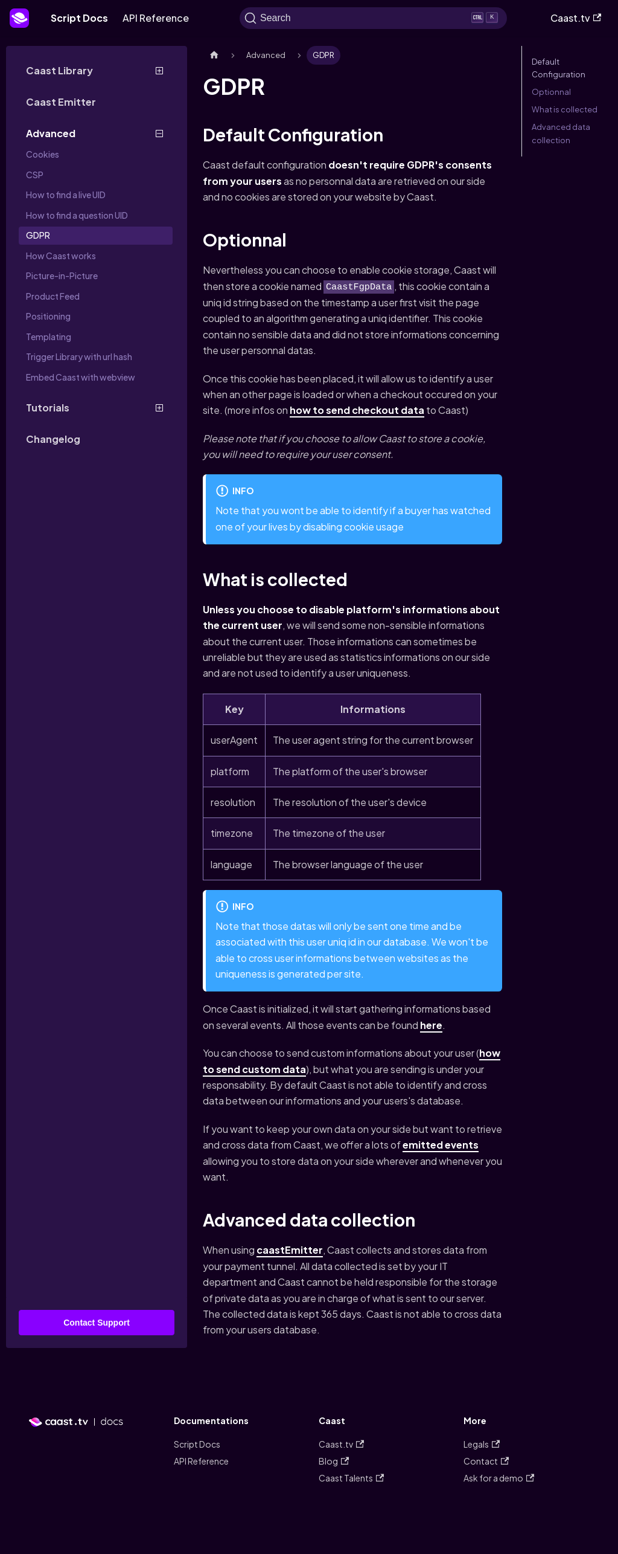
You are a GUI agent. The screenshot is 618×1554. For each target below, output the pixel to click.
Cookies (42, 154)
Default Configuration (558, 68)
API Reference (156, 17)
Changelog (53, 439)
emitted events (441, 1144)
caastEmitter (289, 1249)
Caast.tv (575, 17)
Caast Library (59, 70)
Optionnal (551, 92)
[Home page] (214, 55)
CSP (34, 174)
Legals (482, 1444)
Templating (48, 336)
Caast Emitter (61, 101)
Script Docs (79, 17)
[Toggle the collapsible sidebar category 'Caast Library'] (159, 70)
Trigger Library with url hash (79, 356)
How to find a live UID (66, 194)
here (431, 1025)
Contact (486, 1461)
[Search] (373, 18)
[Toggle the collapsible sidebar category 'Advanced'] (159, 133)
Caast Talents (351, 1477)
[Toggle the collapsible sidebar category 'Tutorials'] (159, 408)
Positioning (48, 316)
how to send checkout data (357, 410)
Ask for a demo (499, 1477)
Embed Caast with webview (80, 377)
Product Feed (53, 296)
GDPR (38, 235)
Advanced (50, 133)
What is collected (564, 109)
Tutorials (47, 407)
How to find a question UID (77, 215)
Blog (334, 1461)
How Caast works (61, 255)
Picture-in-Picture (62, 275)
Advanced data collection (561, 133)
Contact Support (96, 1322)
